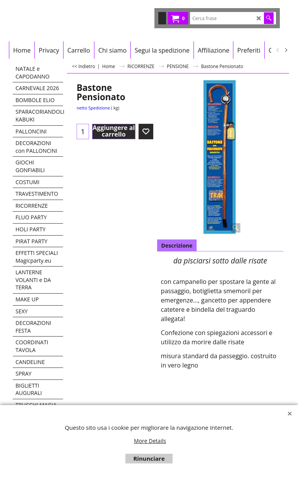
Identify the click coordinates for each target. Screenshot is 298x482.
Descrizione (177, 245)
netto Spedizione (93, 108)
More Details (150, 440)
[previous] (277, 50)
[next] (285, 50)
